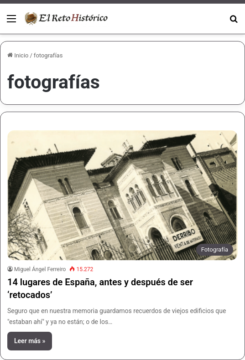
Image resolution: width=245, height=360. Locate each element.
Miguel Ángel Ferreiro (40, 269)
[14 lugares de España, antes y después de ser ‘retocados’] (122, 195)
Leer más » (29, 341)
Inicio (17, 55)
